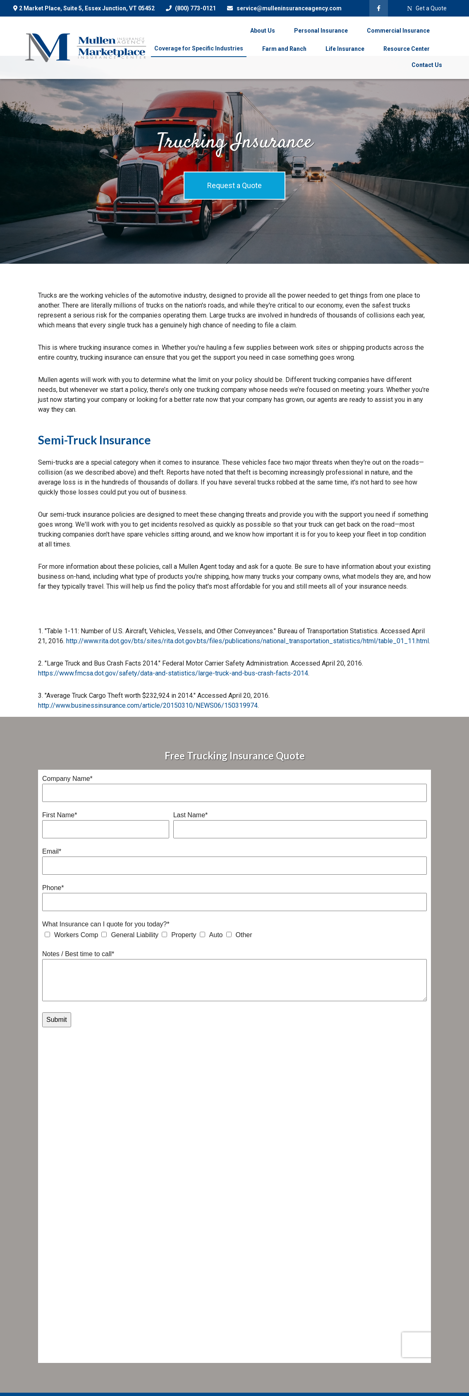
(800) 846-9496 (79, 1374)
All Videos (149, 1334)
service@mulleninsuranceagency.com (284, 8)
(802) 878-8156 (72, 1363)
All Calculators (155, 1347)
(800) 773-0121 (190, 8)
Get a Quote (426, 8)
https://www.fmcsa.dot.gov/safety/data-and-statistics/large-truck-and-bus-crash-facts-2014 (173, 673)
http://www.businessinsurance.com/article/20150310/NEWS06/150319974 (148, 705)
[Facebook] (378, 8)
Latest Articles (155, 1321)
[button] (262, 30)
